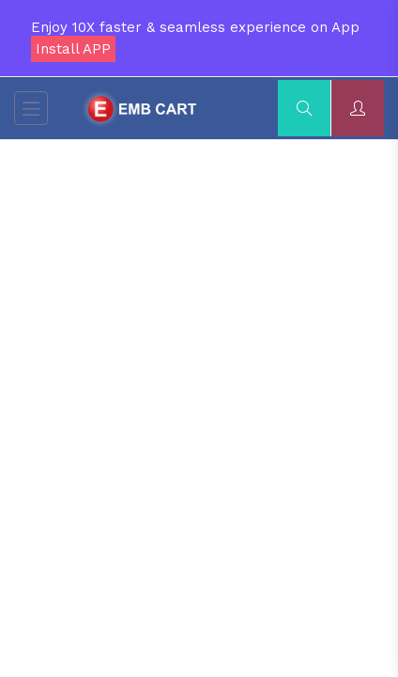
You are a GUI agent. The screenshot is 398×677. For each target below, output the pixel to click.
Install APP (73, 48)
